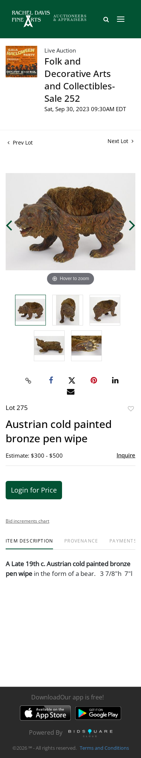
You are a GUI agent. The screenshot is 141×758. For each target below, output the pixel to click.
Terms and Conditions (104, 748)
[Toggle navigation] (120, 19)
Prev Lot (20, 142)
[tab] (29, 543)
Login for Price (34, 489)
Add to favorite (130, 408)
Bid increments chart (27, 521)
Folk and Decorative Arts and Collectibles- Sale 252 (79, 79)
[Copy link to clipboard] (28, 380)
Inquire (126, 455)
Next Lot (120, 141)
